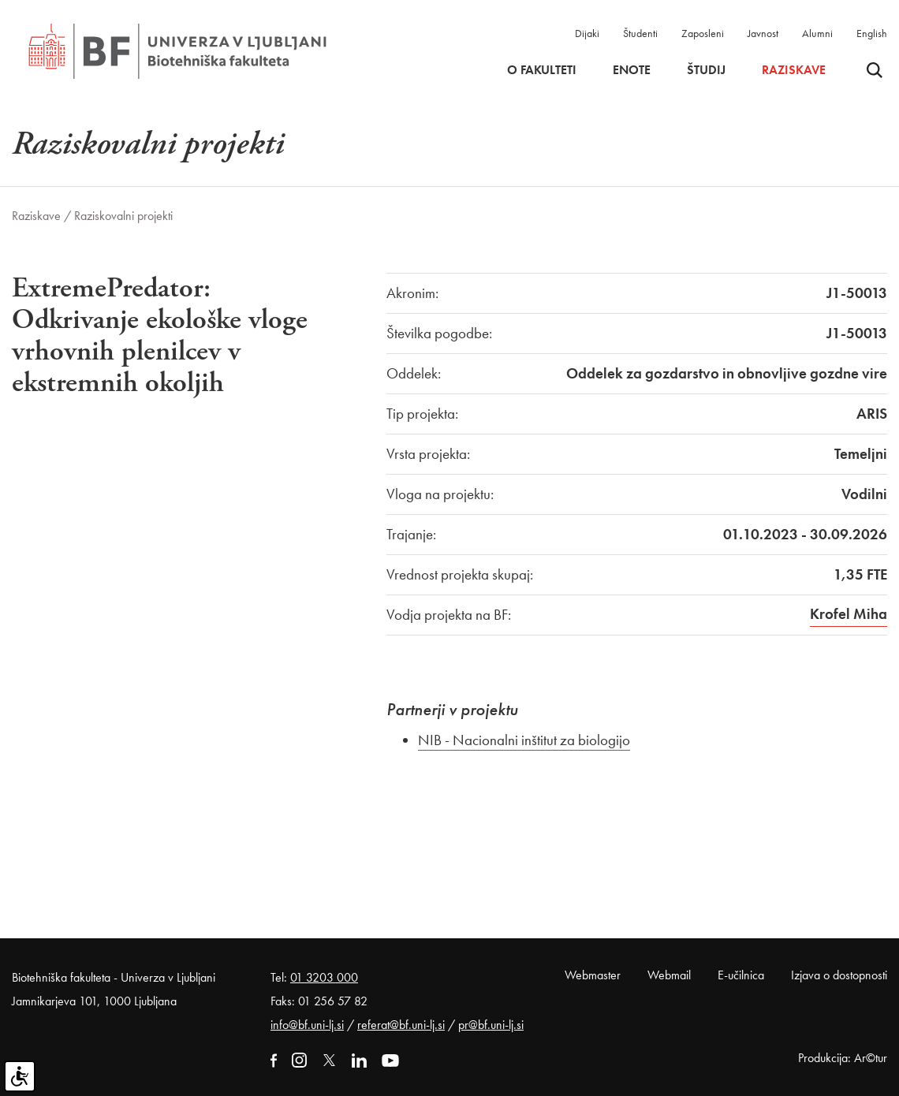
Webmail (669, 975)
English (871, 33)
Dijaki (587, 33)
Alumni (817, 33)
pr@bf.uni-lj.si (491, 1024)
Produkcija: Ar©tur (842, 1057)
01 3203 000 (324, 977)
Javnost (763, 33)
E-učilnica (741, 975)
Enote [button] (632, 70)
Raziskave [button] (794, 70)
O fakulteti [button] (541, 70)
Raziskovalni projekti (123, 215)
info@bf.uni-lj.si (307, 1024)
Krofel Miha (848, 614)
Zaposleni (702, 33)
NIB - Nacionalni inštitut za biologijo (524, 740)
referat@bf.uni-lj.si (401, 1024)
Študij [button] (706, 70)
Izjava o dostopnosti (839, 975)
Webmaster (593, 975)
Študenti (640, 33)
